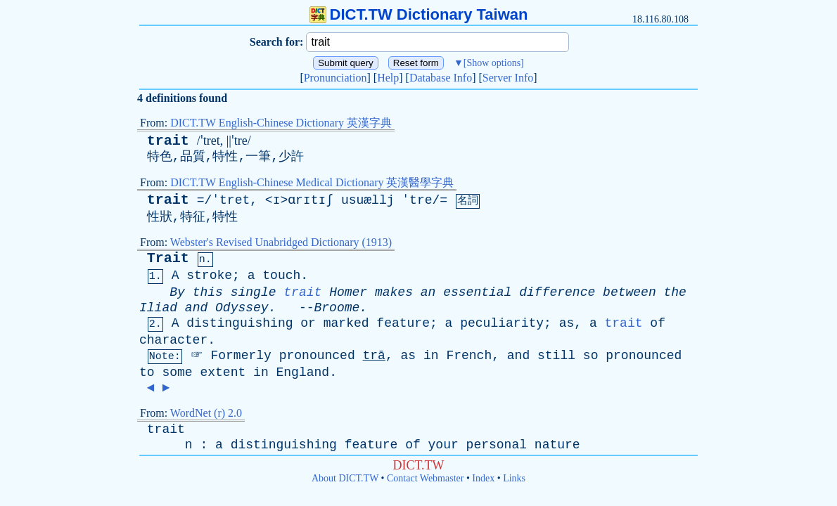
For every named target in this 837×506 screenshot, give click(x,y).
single (253, 292)
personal (496, 445)
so (591, 356)
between (629, 292)
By (177, 292)
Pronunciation (335, 78)
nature (557, 445)
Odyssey (242, 308)
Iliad (158, 308)
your (443, 445)
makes (394, 292)
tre (420, 200)
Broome (337, 308)
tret (234, 200)
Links (514, 478)
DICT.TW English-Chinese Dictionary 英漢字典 (281, 123)
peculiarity (502, 323)
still (556, 356)
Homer (348, 292)
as (567, 323)
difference (557, 292)
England (303, 372)
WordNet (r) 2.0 (206, 413)
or (308, 323)
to (147, 372)
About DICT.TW (345, 478)
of (657, 323)
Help (388, 78)
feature (403, 323)
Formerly (240, 356)
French (469, 356)
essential (477, 292)
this (208, 292)
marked (346, 323)
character (173, 340)
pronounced (317, 356)
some (177, 372)
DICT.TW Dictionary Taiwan (418, 14)
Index (483, 478)
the (675, 292)
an (428, 292)
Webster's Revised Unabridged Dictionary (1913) (281, 242)
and (196, 308)
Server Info (508, 78)
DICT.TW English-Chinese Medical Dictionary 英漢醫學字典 (312, 182)
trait (168, 141)
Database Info (440, 78)
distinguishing (239, 323)
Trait (168, 258)
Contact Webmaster (425, 478)
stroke (209, 275)
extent (222, 372)
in (431, 356)
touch (281, 275)
